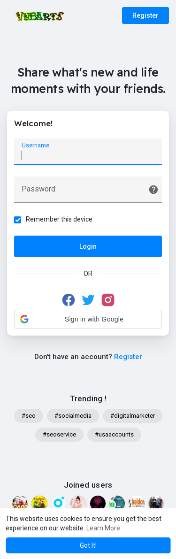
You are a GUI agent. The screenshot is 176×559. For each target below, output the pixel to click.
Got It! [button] (88, 545)
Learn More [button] (103, 528)
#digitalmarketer (132, 415)
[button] (88, 319)
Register (145, 15)
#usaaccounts (114, 434)
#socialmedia (73, 415)
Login (88, 246)
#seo (29, 415)
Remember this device (59, 219)
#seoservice (59, 434)
